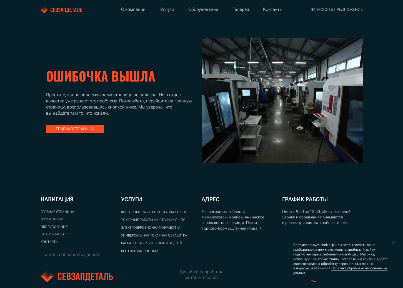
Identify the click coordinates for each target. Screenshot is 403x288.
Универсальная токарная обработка (154, 235)
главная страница (75, 129)
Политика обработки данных (70, 254)
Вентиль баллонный (139, 251)
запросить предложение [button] (337, 9)
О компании (133, 9)
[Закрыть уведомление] (393, 242)
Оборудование (203, 9)
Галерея (240, 9)
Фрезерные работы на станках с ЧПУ (154, 212)
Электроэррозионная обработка (151, 228)
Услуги (167, 9)
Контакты (272, 9)
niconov (210, 277)
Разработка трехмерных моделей (151, 243)
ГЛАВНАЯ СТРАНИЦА (57, 212)
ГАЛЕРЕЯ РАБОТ (53, 234)
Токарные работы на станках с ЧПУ (153, 220)
